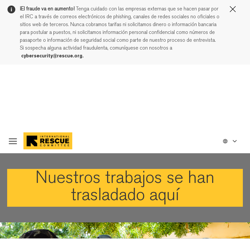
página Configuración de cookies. (121, 87)
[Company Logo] (53, 140)
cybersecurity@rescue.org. (52, 55)
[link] (125, 188)
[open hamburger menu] (13, 141)
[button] (229, 141)
